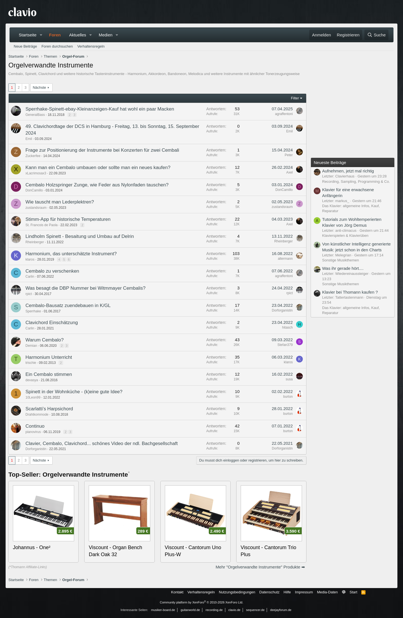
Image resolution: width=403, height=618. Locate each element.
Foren (55, 34)
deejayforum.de (280, 610)
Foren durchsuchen (57, 46)
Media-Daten (327, 592)
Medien (106, 34)
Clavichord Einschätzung (51, 322)
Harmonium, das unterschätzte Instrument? (71, 253)
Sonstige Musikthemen (340, 260)
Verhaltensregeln (91, 46)
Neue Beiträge (25, 46)
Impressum (304, 592)
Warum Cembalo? (44, 340)
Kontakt (177, 592)
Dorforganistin (282, 310)
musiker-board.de (163, 610)
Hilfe (287, 592)
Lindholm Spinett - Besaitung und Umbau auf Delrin (79, 236)
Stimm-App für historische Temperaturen (68, 219)
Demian (31, 346)
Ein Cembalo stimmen (48, 374)
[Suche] (376, 35)
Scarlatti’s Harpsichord (49, 408)
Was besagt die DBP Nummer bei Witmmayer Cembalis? (85, 288)
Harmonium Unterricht (48, 357)
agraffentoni (284, 114)
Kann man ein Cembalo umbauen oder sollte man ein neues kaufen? (97, 167)
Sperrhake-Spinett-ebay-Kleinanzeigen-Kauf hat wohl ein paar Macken (99, 109)
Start (353, 592)
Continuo (34, 426)
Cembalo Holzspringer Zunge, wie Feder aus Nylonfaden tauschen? (96, 185)
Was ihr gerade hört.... (343, 268)
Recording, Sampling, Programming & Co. (356, 181)
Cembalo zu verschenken (52, 271)
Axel (289, 172)
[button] (41, 35)
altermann (285, 259)
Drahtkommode (36, 414)
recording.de (214, 610)
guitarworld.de (190, 610)
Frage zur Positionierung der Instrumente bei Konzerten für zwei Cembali (102, 150)
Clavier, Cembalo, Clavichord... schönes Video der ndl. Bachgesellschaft (101, 443)
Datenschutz (269, 592)
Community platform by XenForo (201, 602)
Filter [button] (295, 98)
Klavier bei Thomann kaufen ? (350, 292)
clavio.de (234, 610)
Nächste (39, 87)
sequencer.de (255, 610)
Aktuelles (77, 34)
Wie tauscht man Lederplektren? (59, 202)
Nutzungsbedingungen (237, 592)
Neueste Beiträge (330, 162)
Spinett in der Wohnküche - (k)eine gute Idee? (74, 391)
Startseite (27, 34)
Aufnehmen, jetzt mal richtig (348, 170)
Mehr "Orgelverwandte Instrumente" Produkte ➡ (260, 567)
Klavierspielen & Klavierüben (345, 235)
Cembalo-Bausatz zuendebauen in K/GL (68, 305)
